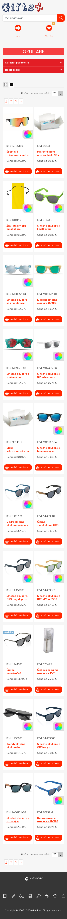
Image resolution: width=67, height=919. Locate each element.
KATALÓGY (33, 878)
